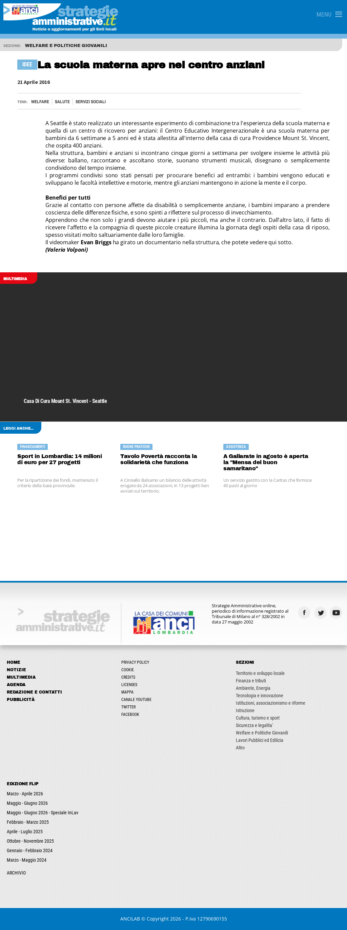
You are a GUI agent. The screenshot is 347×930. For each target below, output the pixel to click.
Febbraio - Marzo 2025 (28, 822)
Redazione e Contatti (34, 692)
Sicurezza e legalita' (254, 725)
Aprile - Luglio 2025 (25, 831)
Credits (128, 677)
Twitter (128, 707)
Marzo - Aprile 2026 (25, 793)
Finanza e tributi (251, 680)
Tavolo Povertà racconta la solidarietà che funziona (158, 459)
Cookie (127, 670)
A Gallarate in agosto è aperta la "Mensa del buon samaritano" (265, 462)
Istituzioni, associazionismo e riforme (270, 703)
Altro (240, 747)
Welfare (40, 102)
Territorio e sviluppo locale (260, 673)
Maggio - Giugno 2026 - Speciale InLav (42, 812)
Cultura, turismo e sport (258, 718)
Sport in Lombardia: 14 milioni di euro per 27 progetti (59, 459)
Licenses (129, 685)
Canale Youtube (136, 700)
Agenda (16, 685)
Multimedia (21, 677)
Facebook (130, 714)
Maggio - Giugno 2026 (27, 803)
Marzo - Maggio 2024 (26, 860)
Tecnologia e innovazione (259, 695)
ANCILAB (130, 918)
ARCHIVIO (16, 873)
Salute (62, 102)
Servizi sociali (91, 102)
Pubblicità (21, 700)
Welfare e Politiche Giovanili (262, 732)
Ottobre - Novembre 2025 (30, 841)
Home (13, 662)
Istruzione (245, 710)
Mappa (127, 692)
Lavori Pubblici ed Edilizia (259, 740)
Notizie (16, 670)
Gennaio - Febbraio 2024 (30, 850)
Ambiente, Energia (253, 688)
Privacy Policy (135, 662)
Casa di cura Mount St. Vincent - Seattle (65, 401)
